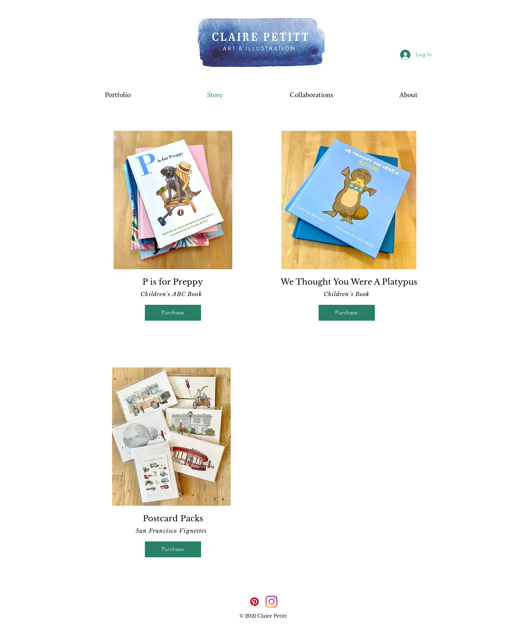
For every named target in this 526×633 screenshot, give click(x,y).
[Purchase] (173, 313)
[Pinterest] (254, 602)
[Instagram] (271, 602)
